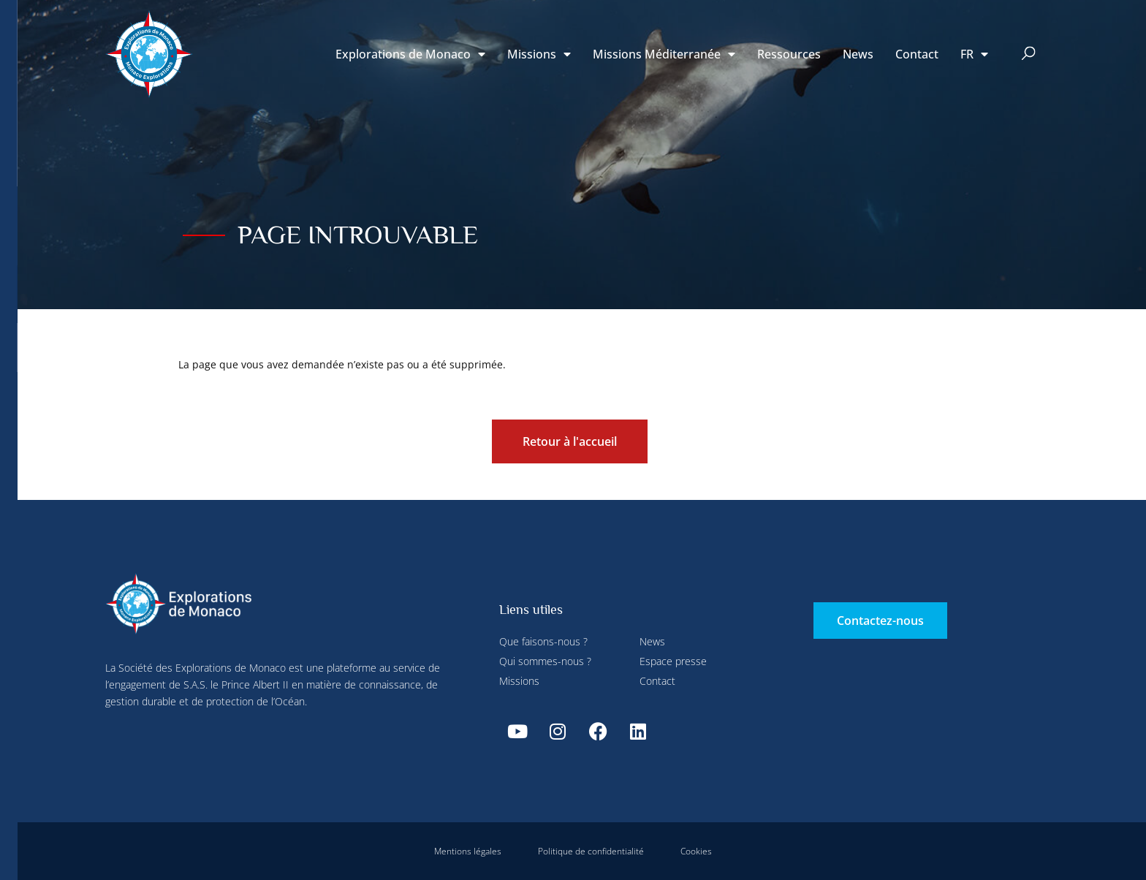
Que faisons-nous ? (543, 641)
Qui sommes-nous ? (545, 661)
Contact (916, 54)
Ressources (789, 54)
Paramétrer (342, 31)
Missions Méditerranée (664, 54)
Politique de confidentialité (591, 851)
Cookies (696, 851)
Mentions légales (467, 851)
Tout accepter (288, 343)
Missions (539, 54)
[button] (1029, 54)
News (858, 54)
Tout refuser (423, 31)
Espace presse (673, 661)
